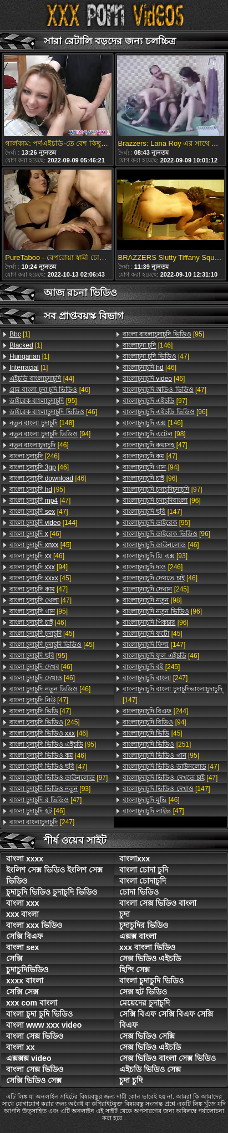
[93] (49, 789)
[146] (148, 345)
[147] (152, 512)
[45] (40, 545)
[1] (19, 334)
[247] (41, 822)
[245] (44, 722)
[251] (157, 744)
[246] (34, 456)
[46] (49, 390)
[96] (165, 412)
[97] (58, 778)
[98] (154, 434)
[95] (43, 401)
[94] (49, 434)
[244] (155, 711)
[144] (43, 523)
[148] (41, 423)
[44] (41, 378)
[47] (39, 500)
